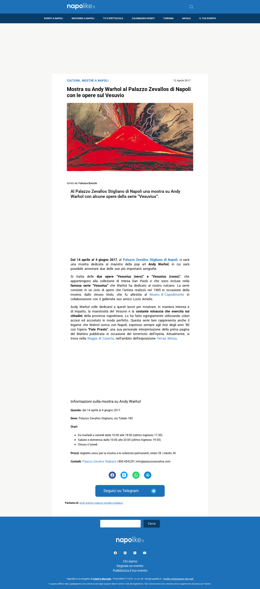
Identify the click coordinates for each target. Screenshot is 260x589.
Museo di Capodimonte (167, 294)
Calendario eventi (143, 18)
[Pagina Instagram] (125, 553)
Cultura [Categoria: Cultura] (73, 80)
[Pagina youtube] (144, 553)
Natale (186, 18)
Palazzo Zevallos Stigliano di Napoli (150, 260)
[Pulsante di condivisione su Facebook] (112, 475)
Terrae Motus (167, 338)
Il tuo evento (207, 18)
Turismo (168, 18)
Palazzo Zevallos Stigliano (99, 461)
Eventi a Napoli (53, 18)
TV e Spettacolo (113, 18)
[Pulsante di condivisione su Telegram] (147, 475)
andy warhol (86, 503)
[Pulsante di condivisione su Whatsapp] (136, 475)
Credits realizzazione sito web (178, 578)
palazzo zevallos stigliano (108, 503)
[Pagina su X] (135, 553)
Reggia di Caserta (100, 338)
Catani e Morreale (102, 578)
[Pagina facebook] (116, 553)
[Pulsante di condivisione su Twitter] (124, 475)
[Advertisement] (130, 48)
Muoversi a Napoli (83, 18)
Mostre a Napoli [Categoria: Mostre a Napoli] (95, 80)
